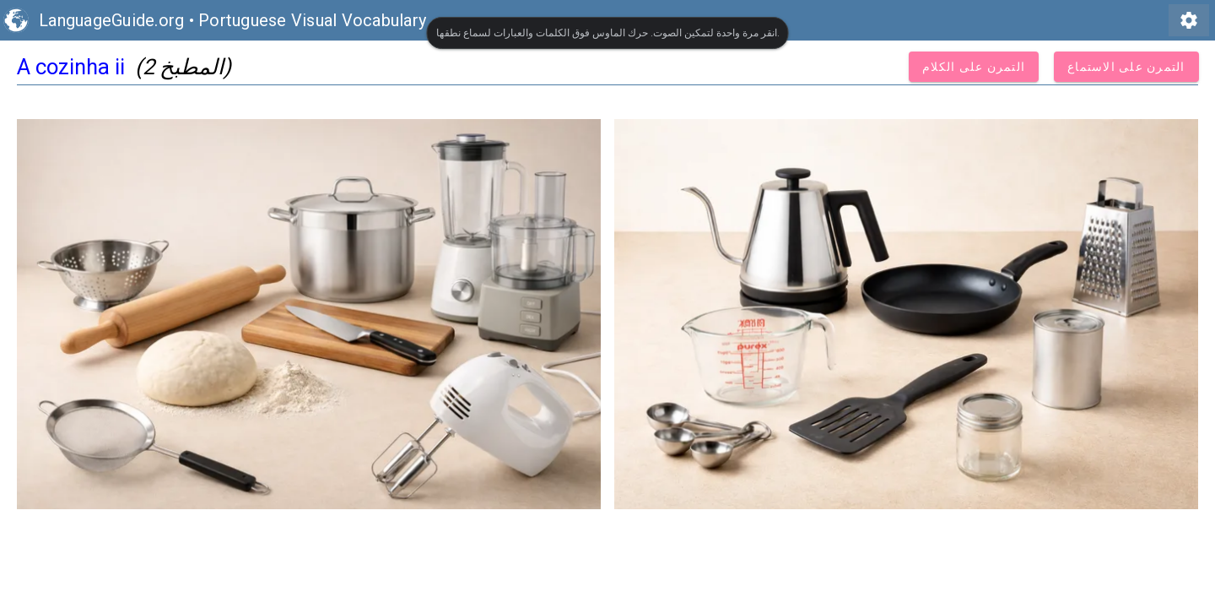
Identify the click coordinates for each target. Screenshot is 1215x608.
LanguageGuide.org (111, 20)
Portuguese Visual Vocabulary (312, 20)
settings (1189, 20)
